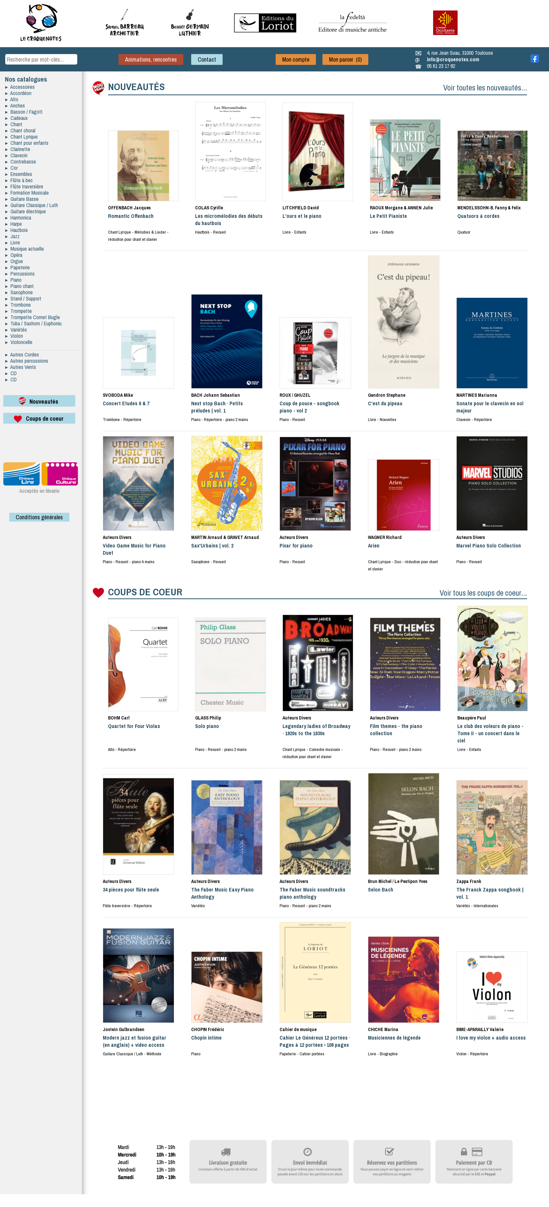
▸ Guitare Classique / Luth (31, 205)
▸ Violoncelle (18, 342)
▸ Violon (14, 335)
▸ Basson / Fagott (24, 111)
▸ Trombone (18, 304)
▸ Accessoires (20, 86)
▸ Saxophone (19, 292)
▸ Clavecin (16, 155)
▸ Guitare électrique (25, 211)
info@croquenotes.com (453, 59)
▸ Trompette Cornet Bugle (32, 317)
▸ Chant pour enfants (26, 142)
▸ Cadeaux (16, 118)
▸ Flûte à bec (19, 180)
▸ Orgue (14, 261)
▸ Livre (12, 242)
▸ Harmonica (18, 217)
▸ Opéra (13, 255)
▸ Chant (13, 124)
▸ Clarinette (17, 149)
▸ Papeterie (17, 267)
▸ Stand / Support (23, 298)
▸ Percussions (20, 273)
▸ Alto (11, 99)
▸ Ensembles (18, 174)
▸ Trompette (18, 311)
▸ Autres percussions (26, 360)
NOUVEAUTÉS (136, 86)
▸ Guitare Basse (22, 198)
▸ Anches (15, 105)
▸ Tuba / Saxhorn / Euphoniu (33, 323)
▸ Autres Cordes (22, 354)
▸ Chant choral (20, 130)
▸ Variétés (16, 329)
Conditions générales (39, 517)
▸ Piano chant (19, 286)
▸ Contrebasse (20, 161)
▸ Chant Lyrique (21, 136)
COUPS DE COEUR (145, 591)
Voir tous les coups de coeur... (483, 592)
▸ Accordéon (18, 93)
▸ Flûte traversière (24, 186)
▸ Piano (13, 279)
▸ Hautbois (16, 230)
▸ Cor (11, 167)
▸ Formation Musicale (27, 192)
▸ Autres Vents (20, 367)
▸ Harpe (13, 223)
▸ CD (11, 373)
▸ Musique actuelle (24, 248)
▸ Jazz (12, 236)
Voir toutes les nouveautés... (485, 87)
